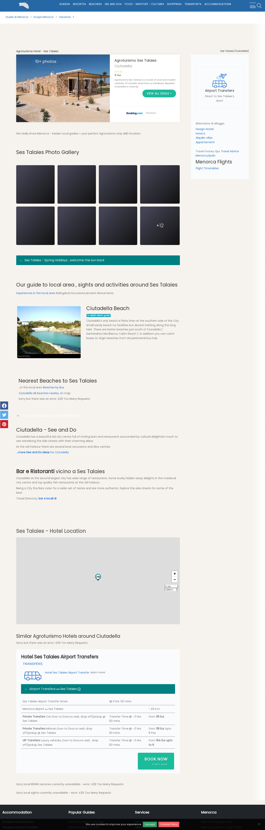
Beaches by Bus (53, 407)
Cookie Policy (168, 824)
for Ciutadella (42, 472)
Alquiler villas (204, 138)
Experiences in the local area (35, 313)
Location (89, 150)
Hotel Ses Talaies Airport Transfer (55, 692)
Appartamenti (205, 142)
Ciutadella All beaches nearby (39, 413)
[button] (98, 596)
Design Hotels (205, 129)
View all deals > (159, 93)
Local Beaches (67, 150)
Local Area (45, 150)
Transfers (129, 150)
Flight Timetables (207, 168)
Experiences (109, 150)
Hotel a (200, 133)
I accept (150, 824)
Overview (25, 150)
